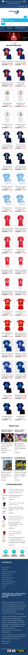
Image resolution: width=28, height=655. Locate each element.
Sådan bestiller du (7, 573)
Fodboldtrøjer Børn (7, 630)
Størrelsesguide (6, 575)
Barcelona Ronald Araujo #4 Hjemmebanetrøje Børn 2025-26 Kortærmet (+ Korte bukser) (16, 518)
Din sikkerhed (6, 567)
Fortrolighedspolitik (8, 584)
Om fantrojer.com (7, 579)
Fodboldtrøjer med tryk (8, 614)
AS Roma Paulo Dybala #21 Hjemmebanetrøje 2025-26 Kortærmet (15, 533)
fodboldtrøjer (17, 604)
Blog (3, 588)
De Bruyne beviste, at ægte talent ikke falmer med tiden (7, 459)
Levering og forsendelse (9, 571)
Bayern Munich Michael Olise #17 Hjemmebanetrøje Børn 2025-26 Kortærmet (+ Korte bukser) (16, 491)
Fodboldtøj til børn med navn (18, 648)
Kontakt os (5, 569)
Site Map (4, 586)
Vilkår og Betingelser (8, 577)
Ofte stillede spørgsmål (9, 581)
